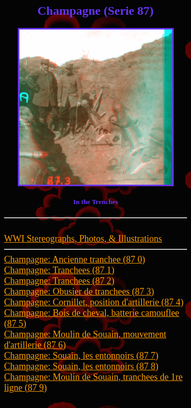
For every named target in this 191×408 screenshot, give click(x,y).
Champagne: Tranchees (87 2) (59, 281)
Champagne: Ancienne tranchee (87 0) (74, 259)
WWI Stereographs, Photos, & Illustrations (83, 239)
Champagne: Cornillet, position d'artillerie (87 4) (93, 302)
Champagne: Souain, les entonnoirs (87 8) (81, 366)
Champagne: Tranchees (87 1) (59, 270)
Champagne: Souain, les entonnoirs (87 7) (81, 356)
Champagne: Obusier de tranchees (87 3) (79, 291)
